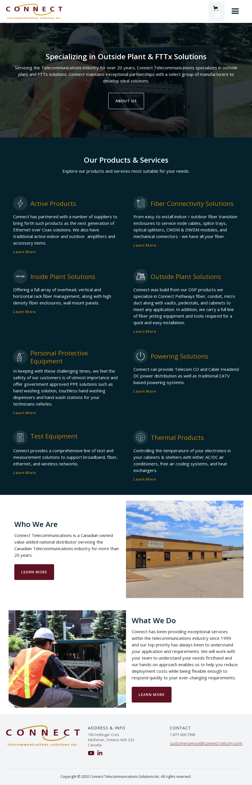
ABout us (126, 100)
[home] (34, 11)
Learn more (34, 572)
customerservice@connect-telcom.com (206, 743)
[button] (216, 11)
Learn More (152, 694)
